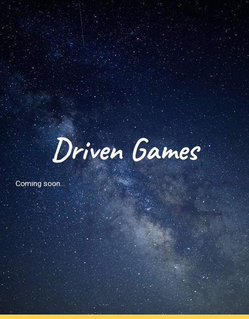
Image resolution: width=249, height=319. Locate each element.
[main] (124, 159)
